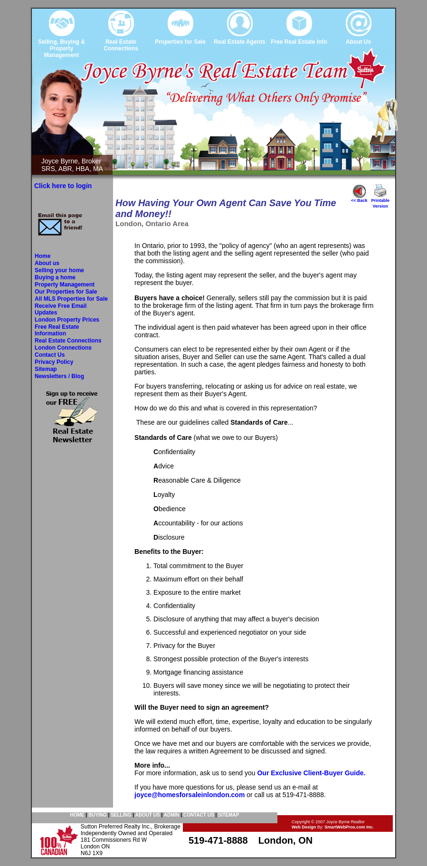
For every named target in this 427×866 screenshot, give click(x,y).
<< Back (359, 198)
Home (42, 256)
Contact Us (50, 355)
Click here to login (63, 186)
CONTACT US (198, 815)
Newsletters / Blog (59, 376)
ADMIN (172, 815)
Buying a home (55, 277)
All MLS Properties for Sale (71, 298)
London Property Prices (67, 319)
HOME (77, 815)
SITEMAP (228, 815)
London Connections (63, 347)
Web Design (304, 827)
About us (47, 263)
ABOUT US (147, 815)
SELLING (121, 815)
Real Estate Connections (68, 340)
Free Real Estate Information (57, 330)
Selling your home (59, 270)
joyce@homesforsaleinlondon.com (189, 795)
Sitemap (46, 369)
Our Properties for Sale (66, 291)
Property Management (65, 284)
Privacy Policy (54, 362)
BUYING (97, 815)
